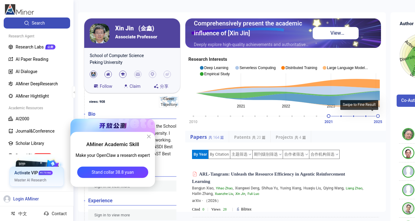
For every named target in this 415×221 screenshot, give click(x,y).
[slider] (328, 116)
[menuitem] (37, 23)
